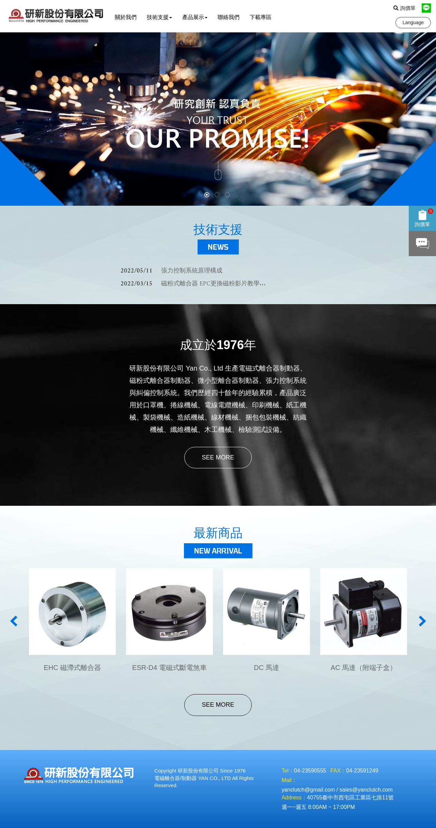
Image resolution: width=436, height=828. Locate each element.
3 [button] (228, 195)
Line (426, 8)
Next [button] (422, 620)
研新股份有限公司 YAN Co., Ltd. (57, 16)
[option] (218, 119)
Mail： (289, 780)
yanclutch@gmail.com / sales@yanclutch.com (337, 790)
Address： (294, 797)
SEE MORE (218, 457)
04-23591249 (362, 771)
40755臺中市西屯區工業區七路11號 (350, 797)
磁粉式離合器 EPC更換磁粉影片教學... (193, 284)
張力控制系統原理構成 (171, 271)
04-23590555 (310, 771)
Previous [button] (13, 620)
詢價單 (404, 8)
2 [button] (218, 195)
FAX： (338, 771)
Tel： (288, 771)
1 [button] (207, 195)
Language (413, 22)
